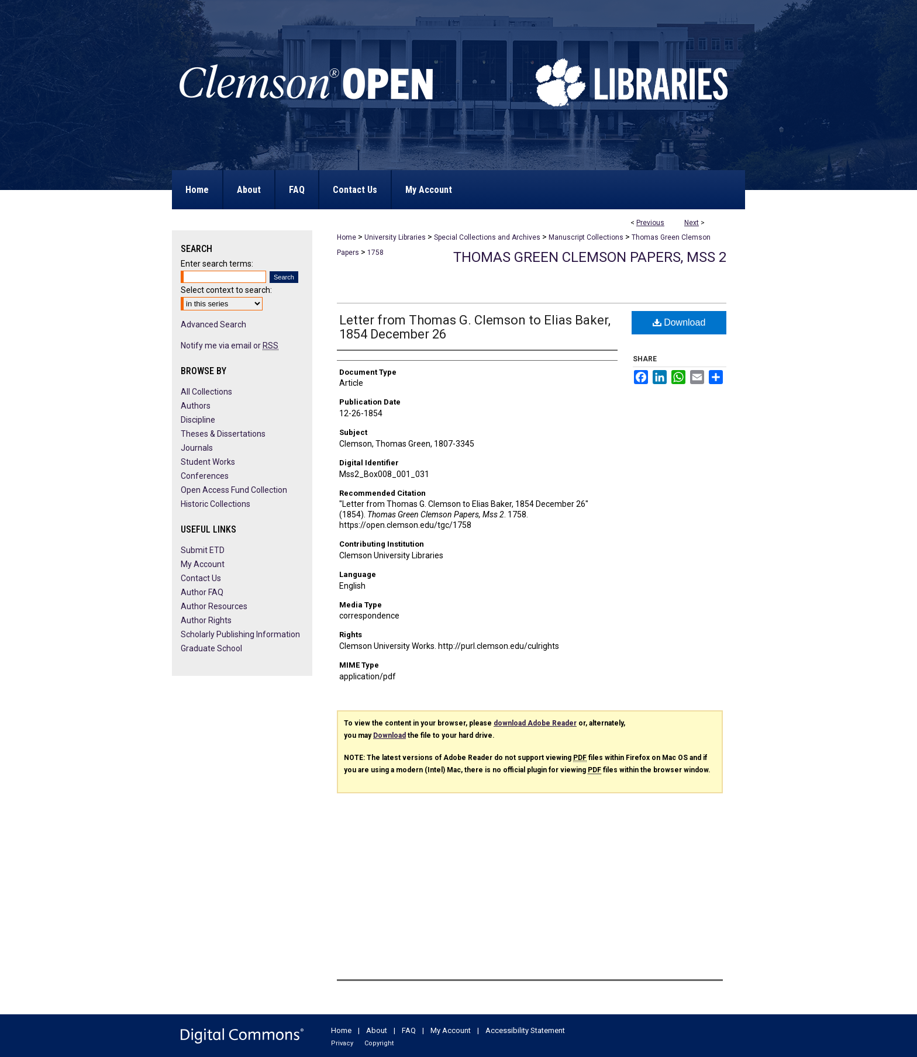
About (376, 1030)
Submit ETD (203, 550)
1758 (375, 252)
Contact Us (201, 578)
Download (679, 322)
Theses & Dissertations (223, 433)
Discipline (198, 419)
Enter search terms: (217, 263)
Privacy (342, 1043)
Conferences (205, 476)
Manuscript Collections (586, 237)
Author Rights (206, 620)
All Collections (206, 391)
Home (346, 237)
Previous (650, 223)
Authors (196, 405)
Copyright (379, 1043)
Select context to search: (226, 290)
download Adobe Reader (535, 723)
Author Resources (214, 606)
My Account (203, 564)
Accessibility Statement (525, 1030)
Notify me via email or (229, 345)
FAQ (409, 1030)
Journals (197, 447)
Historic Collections (215, 504)
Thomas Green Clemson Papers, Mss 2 (589, 257)
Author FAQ (202, 592)
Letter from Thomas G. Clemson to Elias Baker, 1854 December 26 (475, 327)
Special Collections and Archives (487, 237)
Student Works (208, 462)
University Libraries (395, 237)
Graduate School (211, 648)
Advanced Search (213, 324)
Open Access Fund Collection (234, 490)
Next (691, 223)
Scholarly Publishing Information (240, 634)
